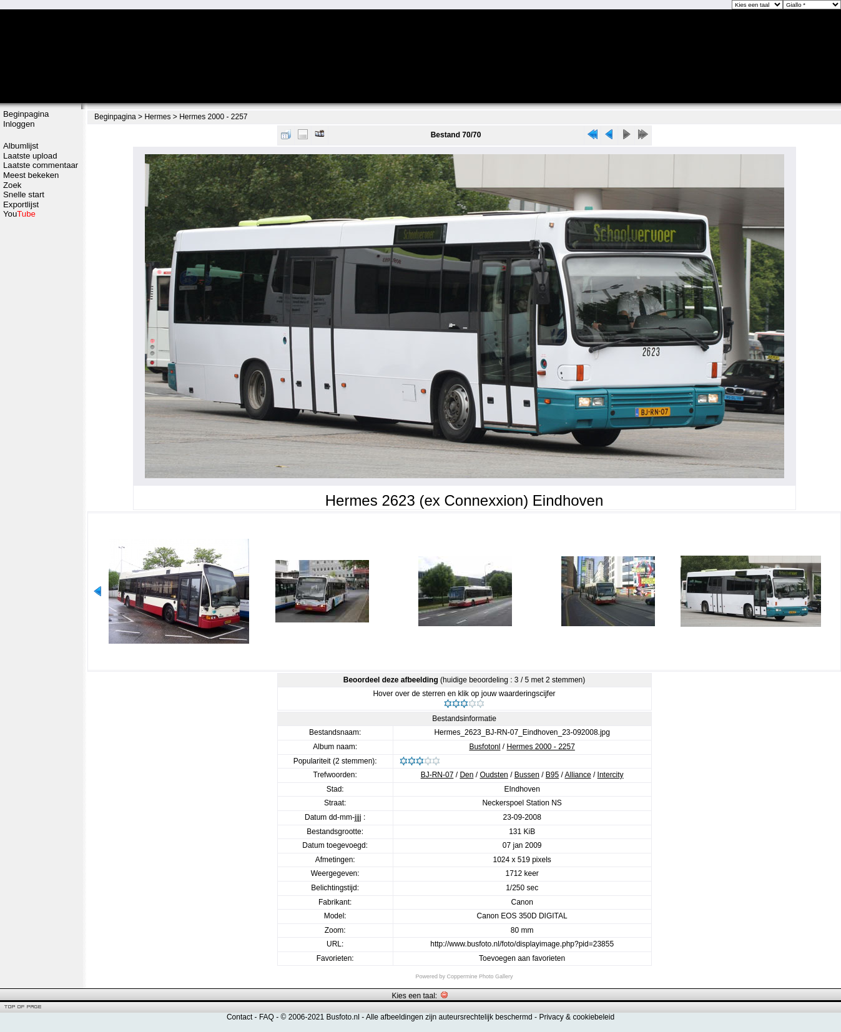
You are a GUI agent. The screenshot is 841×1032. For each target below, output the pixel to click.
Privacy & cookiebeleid (576, 1017)
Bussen (526, 774)
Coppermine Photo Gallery (479, 976)
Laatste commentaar (40, 165)
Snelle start (23, 194)
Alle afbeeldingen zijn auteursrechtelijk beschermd (449, 1017)
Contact (239, 1017)
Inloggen (19, 124)
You (19, 214)
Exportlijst (21, 204)
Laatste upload (30, 155)
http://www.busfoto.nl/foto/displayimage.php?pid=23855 (522, 944)
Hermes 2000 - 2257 (213, 116)
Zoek (12, 185)
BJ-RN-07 (437, 774)
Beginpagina (26, 114)
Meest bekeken (31, 175)
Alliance (578, 774)
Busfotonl (484, 746)
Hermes (157, 116)
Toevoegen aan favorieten (522, 958)
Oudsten (494, 774)
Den (466, 774)
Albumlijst (20, 145)
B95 (552, 774)
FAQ (266, 1017)
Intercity (611, 774)
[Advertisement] (40, 266)
